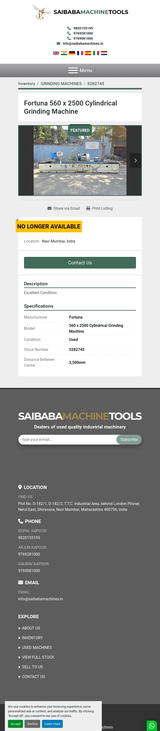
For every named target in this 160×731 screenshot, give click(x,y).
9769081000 (83, 38)
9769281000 (83, 33)
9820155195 (83, 28)
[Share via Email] (63, 208)
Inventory (32, 637)
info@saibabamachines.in (82, 43)
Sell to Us (32, 667)
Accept (15, 724)
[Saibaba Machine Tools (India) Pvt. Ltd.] (80, 415)
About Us (31, 628)
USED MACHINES (37, 647)
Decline (32, 724)
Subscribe (128, 439)
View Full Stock (38, 657)
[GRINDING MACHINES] (61, 83)
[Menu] (73, 70)
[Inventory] (26, 83)
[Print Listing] (99, 208)
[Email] (67, 439)
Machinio (105, 727)
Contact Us (80, 263)
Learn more (52, 724)
